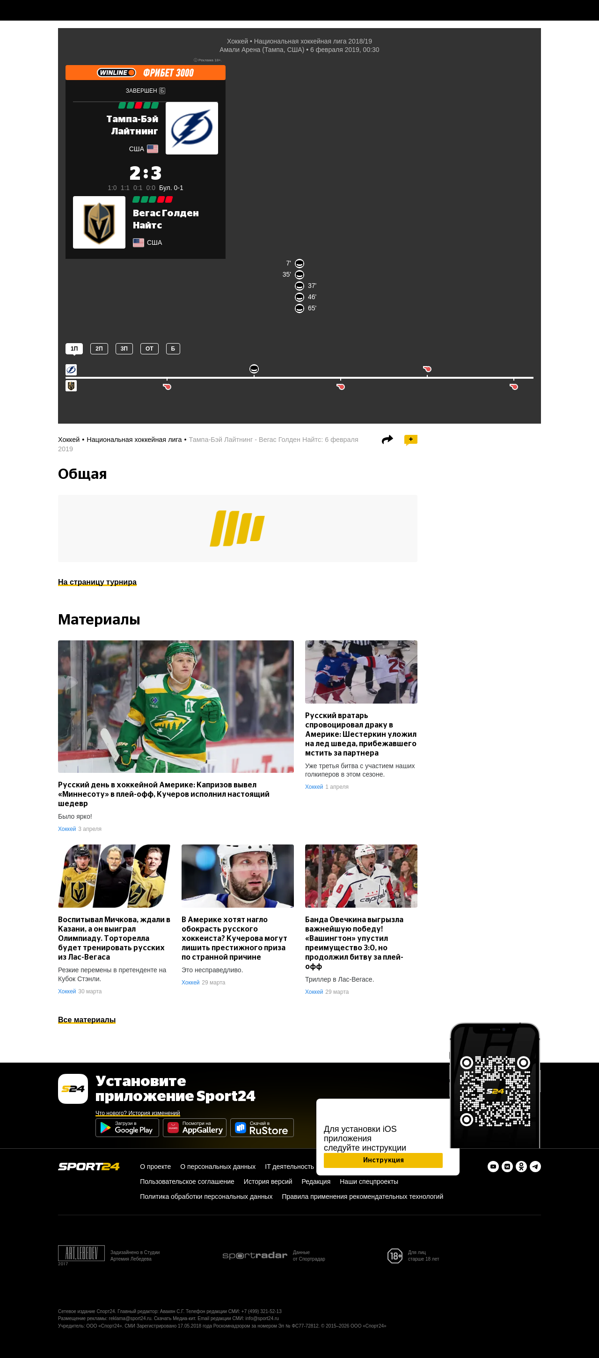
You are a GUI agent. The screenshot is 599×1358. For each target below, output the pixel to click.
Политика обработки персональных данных (206, 1196)
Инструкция (383, 1160)
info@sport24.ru (262, 1318)
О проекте (155, 1166)
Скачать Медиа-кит (174, 1318)
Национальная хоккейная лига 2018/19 (313, 41)
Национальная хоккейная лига (134, 439)
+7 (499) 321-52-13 (261, 1311)
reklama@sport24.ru (130, 1318)
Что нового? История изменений (137, 1113)
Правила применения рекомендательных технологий (362, 1196)
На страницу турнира (97, 582)
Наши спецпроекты (369, 1181)
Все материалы (87, 1020)
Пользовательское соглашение (187, 1181)
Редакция (316, 1181)
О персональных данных (218, 1166)
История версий (268, 1181)
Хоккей (237, 41)
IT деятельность (289, 1166)
